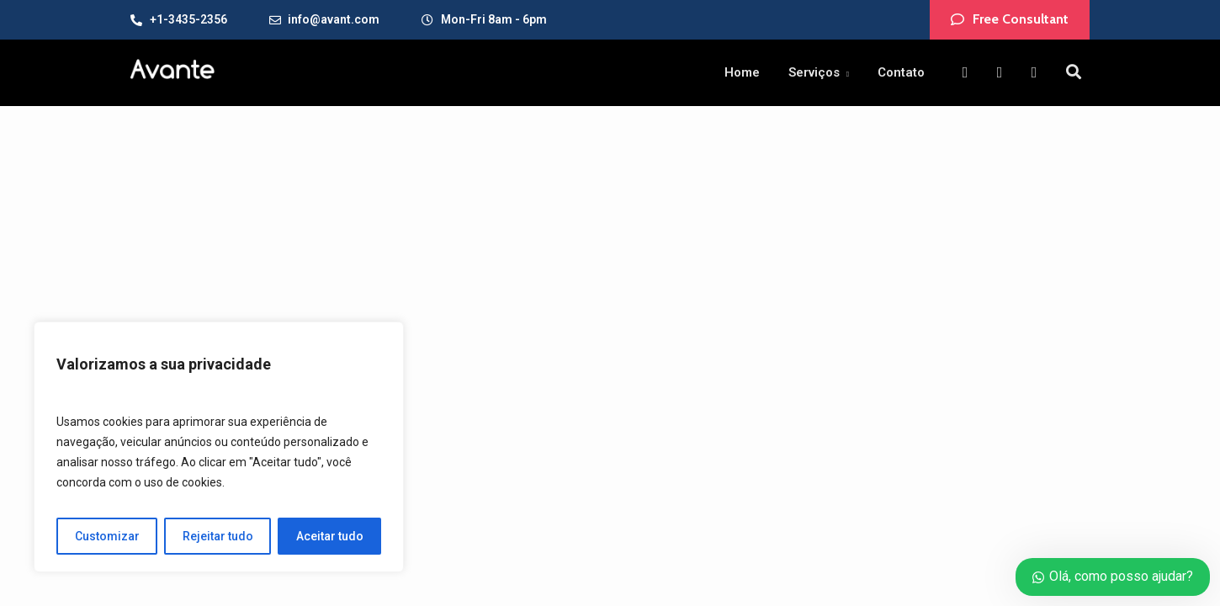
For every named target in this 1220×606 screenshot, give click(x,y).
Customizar (107, 536)
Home (742, 72)
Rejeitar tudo (218, 536)
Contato (901, 72)
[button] (1010, 20)
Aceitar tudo (329, 536)
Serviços (814, 72)
